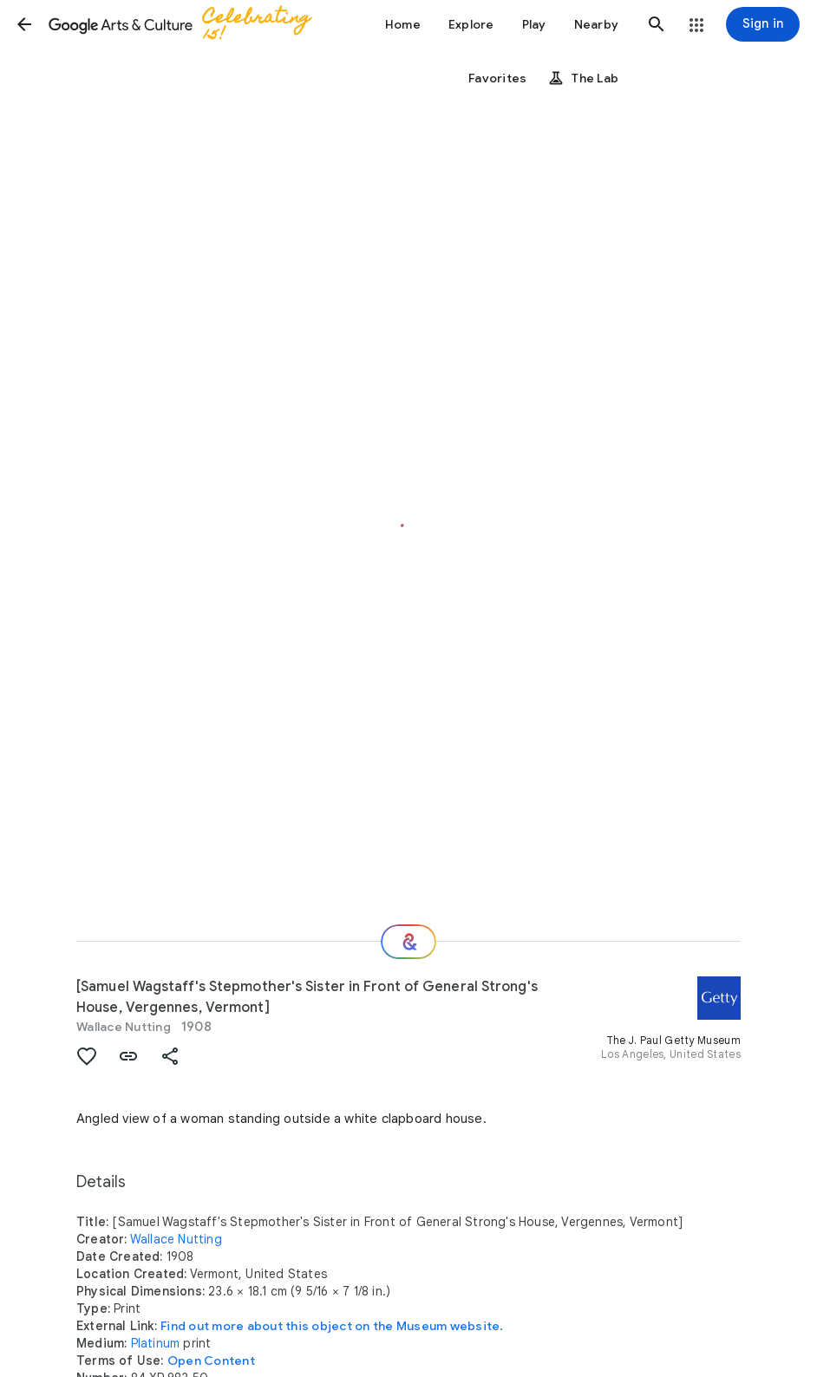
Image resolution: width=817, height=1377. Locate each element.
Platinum (155, 1343)
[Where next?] (408, 941)
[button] (24, 24)
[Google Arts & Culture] (187, 24)
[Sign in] (763, 24)
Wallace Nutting (123, 1026)
